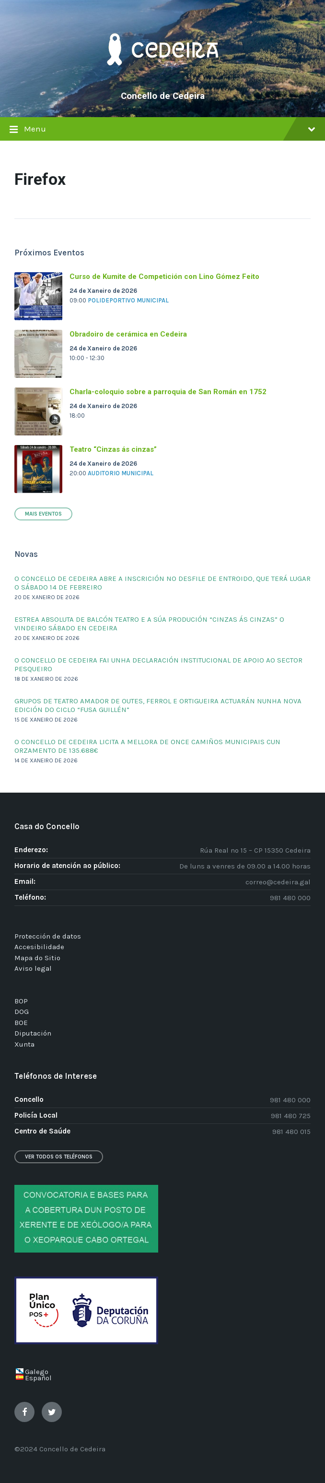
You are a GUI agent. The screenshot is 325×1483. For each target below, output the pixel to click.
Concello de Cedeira (163, 96)
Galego (36, 1371)
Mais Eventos (43, 514)
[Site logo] (162, 79)
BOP (21, 1001)
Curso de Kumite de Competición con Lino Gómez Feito (164, 276)
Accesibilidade (39, 946)
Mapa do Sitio (37, 957)
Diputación (32, 1033)
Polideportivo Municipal (128, 300)
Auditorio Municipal (120, 473)
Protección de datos (47, 936)
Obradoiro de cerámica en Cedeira (128, 334)
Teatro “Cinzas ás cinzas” (113, 449)
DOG (21, 1011)
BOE (21, 1022)
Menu (162, 130)
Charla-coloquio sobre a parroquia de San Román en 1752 (168, 391)
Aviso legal (33, 968)
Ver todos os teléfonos (59, 1157)
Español (38, 1378)
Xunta (24, 1044)
